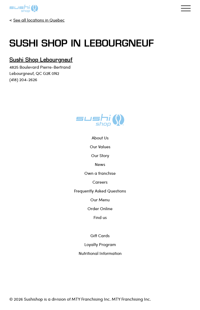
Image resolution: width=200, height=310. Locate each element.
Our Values (100, 146)
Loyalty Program (100, 244)
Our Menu (100, 199)
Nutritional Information (100, 253)
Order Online (100, 208)
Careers (100, 182)
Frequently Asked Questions (100, 190)
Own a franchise (100, 173)
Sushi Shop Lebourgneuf (41, 60)
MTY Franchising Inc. (131, 299)
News (100, 164)
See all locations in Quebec (39, 20)
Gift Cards (100, 235)
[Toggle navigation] (186, 8)
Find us (100, 217)
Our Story (100, 155)
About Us (100, 137)
